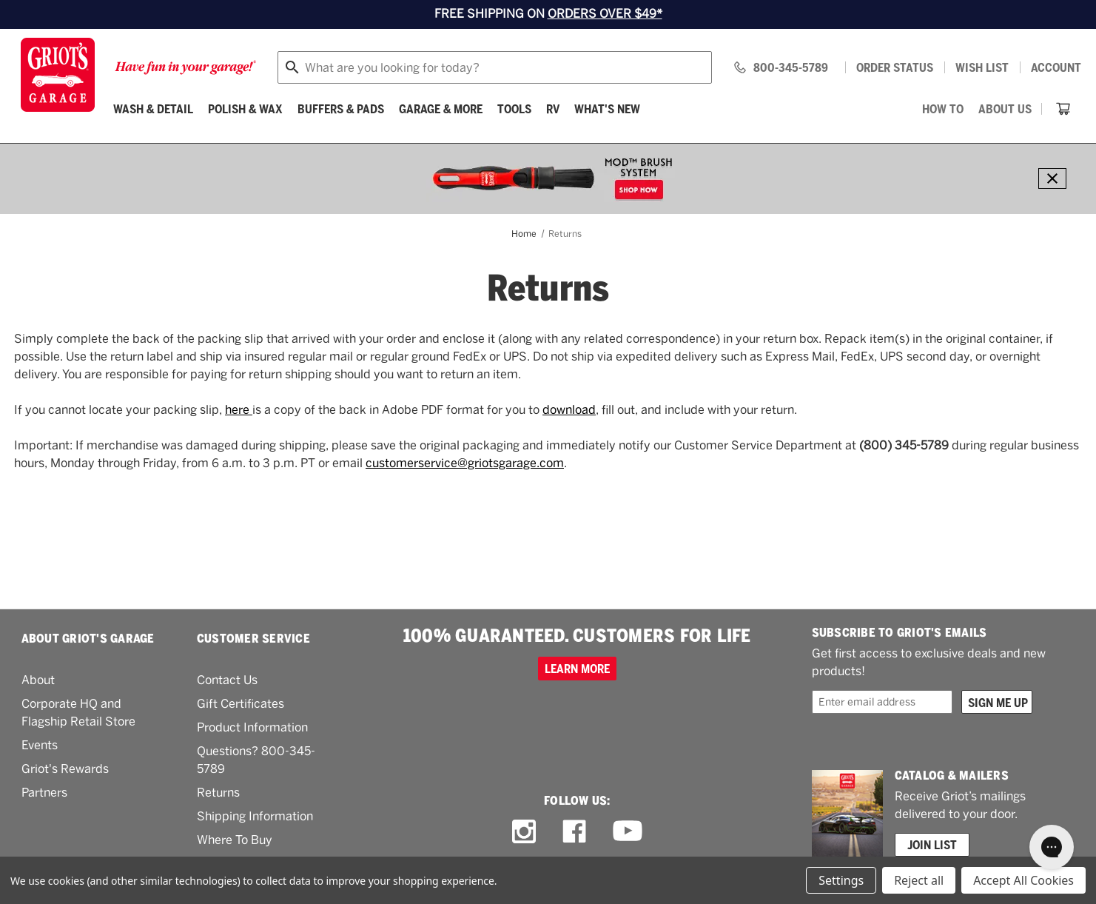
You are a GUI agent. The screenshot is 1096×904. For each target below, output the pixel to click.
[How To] (943, 108)
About (38, 680)
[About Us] (1005, 108)
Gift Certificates (240, 704)
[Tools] (514, 108)
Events (39, 745)
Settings (841, 880)
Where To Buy (234, 840)
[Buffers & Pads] (340, 108)
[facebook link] (574, 831)
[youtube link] (627, 831)
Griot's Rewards (65, 769)
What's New (607, 108)
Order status (894, 67)
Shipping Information (255, 816)
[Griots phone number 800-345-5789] (780, 67)
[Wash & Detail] (153, 108)
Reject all (919, 880)
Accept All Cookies (1023, 880)
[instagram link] (524, 831)
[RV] (553, 108)
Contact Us (227, 680)
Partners (44, 793)
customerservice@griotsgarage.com (465, 463)
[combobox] (495, 67)
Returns (218, 793)
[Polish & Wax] (245, 108)
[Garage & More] (440, 108)
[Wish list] (982, 67)
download (569, 410)
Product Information (252, 727)
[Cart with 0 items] (1063, 109)
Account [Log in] (1056, 67)
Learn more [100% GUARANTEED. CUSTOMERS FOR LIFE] (577, 668)
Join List (932, 844)
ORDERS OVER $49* (605, 14)
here (238, 410)
